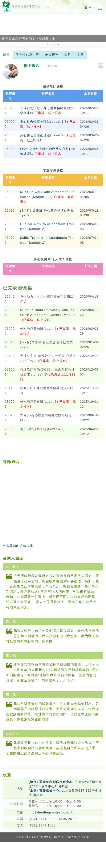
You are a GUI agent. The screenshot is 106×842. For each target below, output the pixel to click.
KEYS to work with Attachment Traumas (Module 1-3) (47, 196)
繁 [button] (87, 7)
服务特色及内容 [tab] (27, 54)
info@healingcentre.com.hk (51, 812)
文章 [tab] (80, 54)
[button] (3, 28)
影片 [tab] (67, 54)
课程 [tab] (6, 54)
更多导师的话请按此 (18, 545)
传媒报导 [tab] (51, 54)
